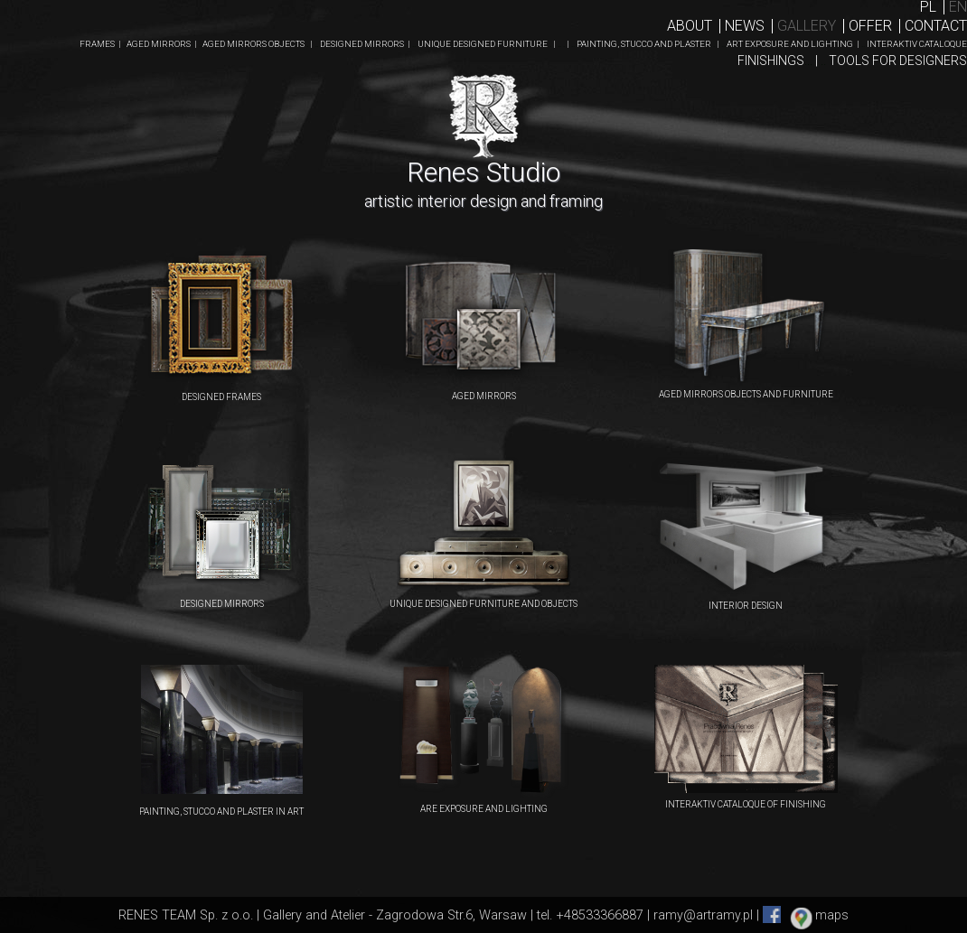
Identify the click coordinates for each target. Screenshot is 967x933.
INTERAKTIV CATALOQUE (917, 44)
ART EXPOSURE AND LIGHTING (790, 44)
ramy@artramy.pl (703, 915)
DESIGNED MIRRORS (362, 44)
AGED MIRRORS (159, 44)
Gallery (806, 25)
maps (832, 915)
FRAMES (98, 44)
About (689, 25)
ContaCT (936, 25)
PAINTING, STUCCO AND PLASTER (645, 44)
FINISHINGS (774, 60)
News (745, 25)
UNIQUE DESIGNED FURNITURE (483, 44)
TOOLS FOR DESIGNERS (898, 60)
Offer (870, 25)
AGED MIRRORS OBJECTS (254, 44)
